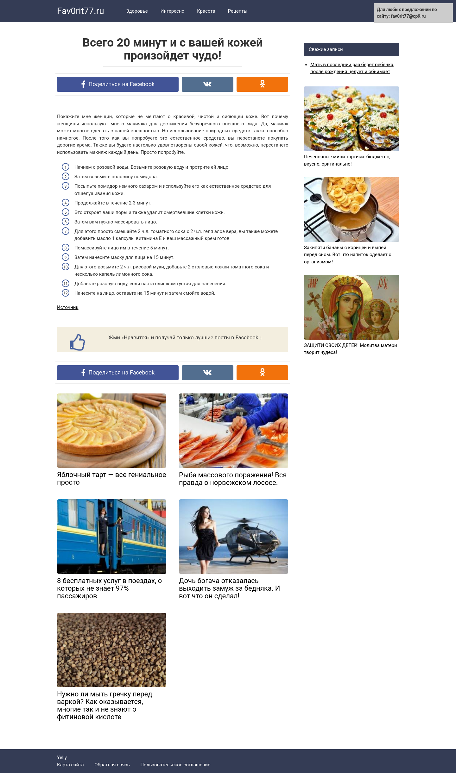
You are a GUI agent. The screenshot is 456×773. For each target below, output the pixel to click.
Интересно (172, 11)
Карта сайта (70, 765)
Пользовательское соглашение (175, 765)
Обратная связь (112, 765)
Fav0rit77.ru (80, 11)
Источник (68, 307)
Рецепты (238, 11)
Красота (206, 11)
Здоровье (137, 11)
